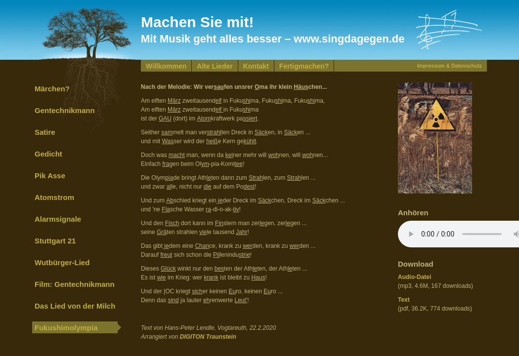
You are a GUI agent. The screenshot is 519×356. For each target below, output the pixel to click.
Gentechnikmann (65, 110)
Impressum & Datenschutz (449, 66)
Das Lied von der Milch (75, 306)
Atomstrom (54, 197)
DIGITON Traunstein (208, 336)
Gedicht (48, 154)
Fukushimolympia (66, 327)
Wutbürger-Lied (62, 262)
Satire (45, 132)
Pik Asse (50, 175)
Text (404, 299)
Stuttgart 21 (55, 241)
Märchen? (52, 88)
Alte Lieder (214, 66)
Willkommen (166, 66)
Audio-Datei (414, 277)
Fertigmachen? (304, 66)
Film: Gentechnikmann (75, 284)
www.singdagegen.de (349, 39)
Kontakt (256, 66)
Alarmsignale (58, 219)
